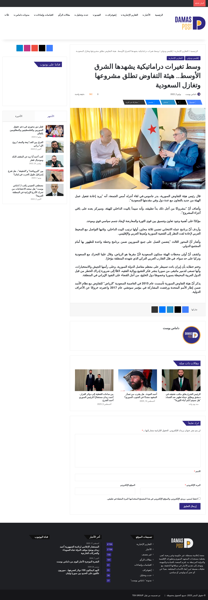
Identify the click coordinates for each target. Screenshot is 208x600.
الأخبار (147, 15)
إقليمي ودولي (167, 51)
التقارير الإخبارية (130, 15)
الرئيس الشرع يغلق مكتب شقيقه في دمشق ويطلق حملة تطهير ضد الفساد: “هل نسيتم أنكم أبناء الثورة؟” (183, 395)
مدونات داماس (22, 15)
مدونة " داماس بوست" (141, 579)
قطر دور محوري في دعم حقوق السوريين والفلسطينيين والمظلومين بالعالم (25, 131)
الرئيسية (159, 15)
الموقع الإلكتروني (127, 484)
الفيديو (98, 15)
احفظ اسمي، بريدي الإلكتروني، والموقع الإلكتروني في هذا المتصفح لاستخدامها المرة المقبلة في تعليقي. (152, 497)
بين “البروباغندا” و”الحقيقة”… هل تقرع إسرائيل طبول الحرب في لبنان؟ (26, 176)
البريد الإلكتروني (193, 484)
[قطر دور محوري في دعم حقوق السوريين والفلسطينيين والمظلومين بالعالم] (53, 133)
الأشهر (50, 116)
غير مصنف (147, 553)
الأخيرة (18, 116)
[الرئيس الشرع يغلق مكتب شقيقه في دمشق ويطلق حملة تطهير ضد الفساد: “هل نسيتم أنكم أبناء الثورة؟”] (181, 379)
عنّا (7, 15)
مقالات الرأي (64, 15)
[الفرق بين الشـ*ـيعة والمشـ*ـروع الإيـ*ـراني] (53, 148)
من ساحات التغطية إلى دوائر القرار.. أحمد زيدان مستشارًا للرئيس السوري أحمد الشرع (96, 395)
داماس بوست (189, 94)
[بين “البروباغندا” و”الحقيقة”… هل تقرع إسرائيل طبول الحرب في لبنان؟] (53, 177)
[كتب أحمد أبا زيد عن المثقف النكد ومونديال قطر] (53, 163)
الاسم (197, 470)
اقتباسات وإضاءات (44, 15)
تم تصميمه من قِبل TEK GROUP (146, 594)
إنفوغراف (111, 15)
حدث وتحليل (82, 15)
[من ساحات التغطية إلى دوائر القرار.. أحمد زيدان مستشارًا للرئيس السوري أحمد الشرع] (94, 379)
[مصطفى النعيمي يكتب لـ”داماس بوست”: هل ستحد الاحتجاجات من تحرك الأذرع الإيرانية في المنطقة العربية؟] (53, 193)
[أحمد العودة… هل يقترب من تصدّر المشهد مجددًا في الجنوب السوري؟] (137, 379)
